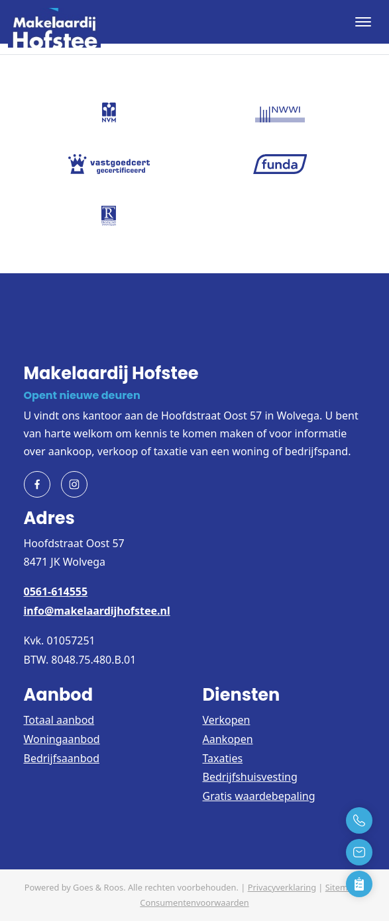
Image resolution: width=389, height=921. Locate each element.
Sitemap (341, 887)
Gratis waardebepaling (259, 796)
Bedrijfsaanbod (62, 758)
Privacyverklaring (282, 887)
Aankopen (228, 739)
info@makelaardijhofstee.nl (97, 610)
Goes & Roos (98, 887)
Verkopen (226, 720)
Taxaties (223, 758)
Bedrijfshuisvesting (250, 776)
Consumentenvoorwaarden (194, 902)
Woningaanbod (62, 739)
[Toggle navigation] (363, 21)
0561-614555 (56, 591)
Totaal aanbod (59, 720)
